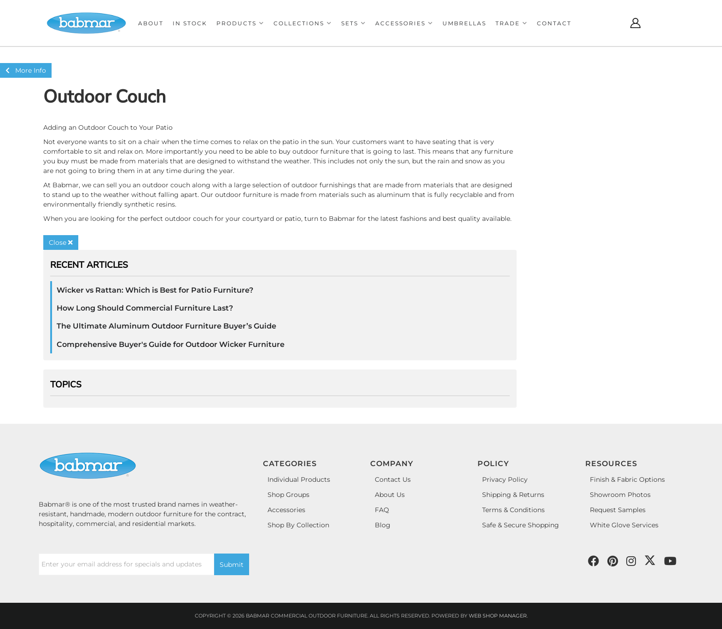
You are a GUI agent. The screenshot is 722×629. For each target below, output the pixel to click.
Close (61, 242)
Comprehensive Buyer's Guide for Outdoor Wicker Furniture (171, 344)
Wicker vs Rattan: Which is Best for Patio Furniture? (155, 290)
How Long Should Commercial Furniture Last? (145, 308)
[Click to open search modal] (612, 23)
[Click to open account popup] (635, 23)
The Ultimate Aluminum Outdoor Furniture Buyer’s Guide (166, 326)
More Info (26, 70)
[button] (240, 23)
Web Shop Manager (498, 615)
